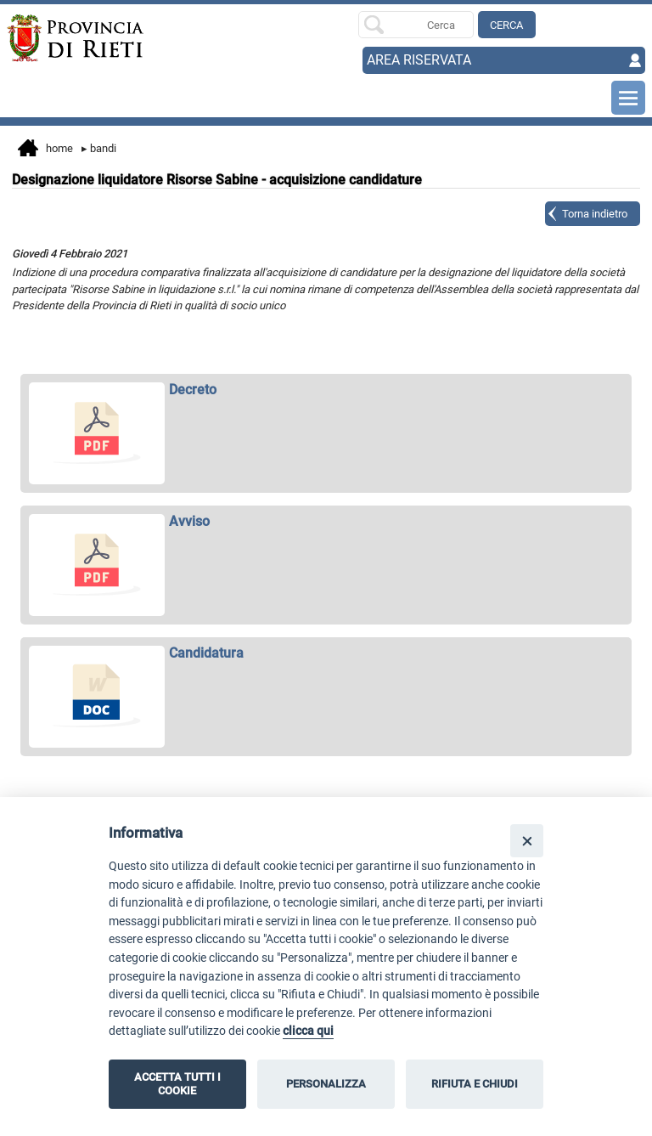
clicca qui (308, 1031)
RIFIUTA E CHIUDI (474, 1083)
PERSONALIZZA (326, 1083)
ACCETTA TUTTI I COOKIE (177, 1084)
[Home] (71, 38)
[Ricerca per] (416, 24)
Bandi (99, 148)
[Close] (526, 840)
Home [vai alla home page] (45, 149)
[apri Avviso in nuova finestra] (326, 521)
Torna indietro (594, 213)
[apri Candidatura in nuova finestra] (326, 653)
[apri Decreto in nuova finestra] (326, 390)
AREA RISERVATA (419, 60)
